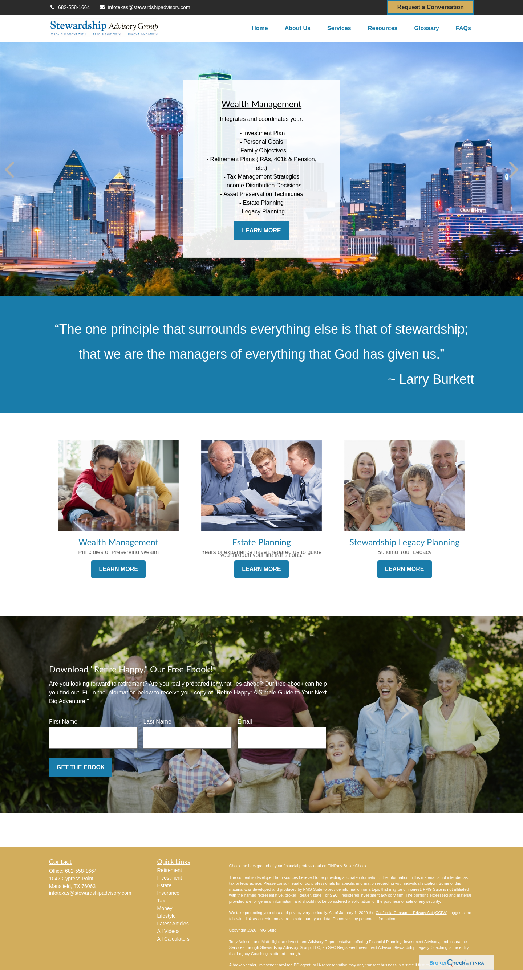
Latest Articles (173, 923)
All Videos (168, 931)
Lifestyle (166, 916)
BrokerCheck (354, 866)
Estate (164, 885)
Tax (161, 901)
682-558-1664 (69, 7)
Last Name (157, 721)
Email (245, 721)
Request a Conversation (430, 7)
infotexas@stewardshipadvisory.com (144, 7)
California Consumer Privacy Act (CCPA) (411, 912)
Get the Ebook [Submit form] (81, 767)
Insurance (168, 893)
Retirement (169, 870)
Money (165, 908)
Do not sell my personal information (364, 919)
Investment (169, 878)
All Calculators (173, 939)
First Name (63, 721)
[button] (260, 28)
